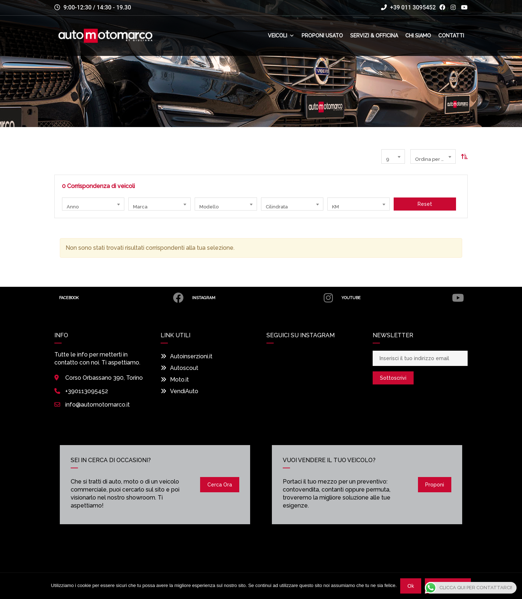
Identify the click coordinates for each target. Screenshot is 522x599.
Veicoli (281, 35)
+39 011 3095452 (408, 7)
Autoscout (179, 367)
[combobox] (393, 156)
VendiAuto (179, 391)
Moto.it (175, 379)
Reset (425, 204)
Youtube (404, 298)
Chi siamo (418, 35)
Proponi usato (322, 35)
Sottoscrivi (393, 378)
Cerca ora (219, 485)
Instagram (266, 298)
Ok (410, 586)
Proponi (434, 485)
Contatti (451, 35)
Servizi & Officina (374, 35)
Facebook (124, 298)
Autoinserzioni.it (186, 356)
